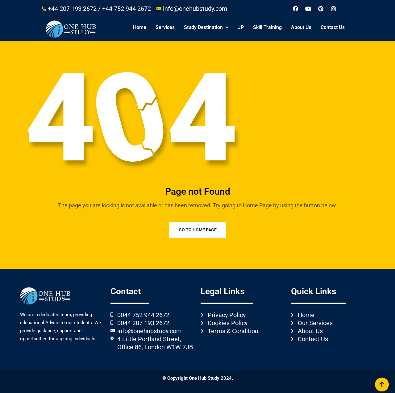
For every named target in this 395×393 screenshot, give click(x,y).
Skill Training (267, 27)
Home (139, 27)
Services (165, 27)
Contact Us (333, 27)
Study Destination (206, 27)
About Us (301, 27)
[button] (206, 27)
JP (241, 27)
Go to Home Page (198, 229)
